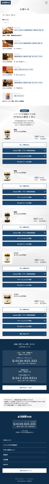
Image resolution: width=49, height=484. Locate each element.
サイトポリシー (30, 479)
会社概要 (5, 459)
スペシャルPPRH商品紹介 (10, 445)
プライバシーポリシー (20, 479)
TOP (3, 15)
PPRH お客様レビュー (9, 450)
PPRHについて (7, 440)
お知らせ (8, 15)
